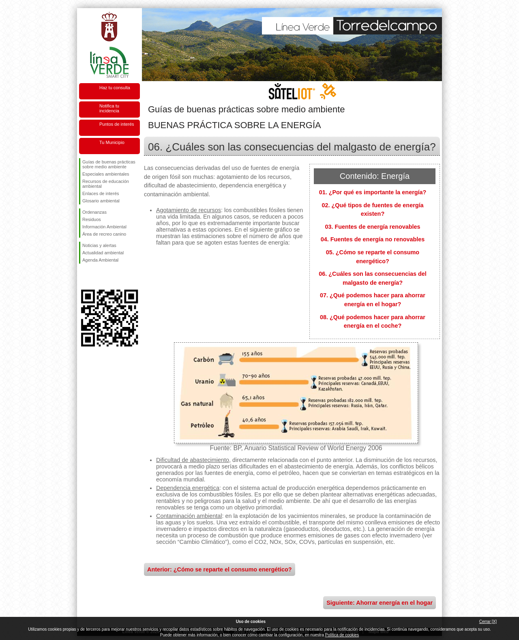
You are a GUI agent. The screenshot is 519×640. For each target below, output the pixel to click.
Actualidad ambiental (103, 252)
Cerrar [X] (488, 621)
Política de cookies (342, 635)
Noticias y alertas (99, 245)
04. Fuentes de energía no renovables (373, 239)
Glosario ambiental (101, 200)
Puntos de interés (116, 124)
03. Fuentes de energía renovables (372, 226)
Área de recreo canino (104, 234)
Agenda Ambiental (100, 260)
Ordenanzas (94, 212)
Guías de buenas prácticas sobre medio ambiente (108, 164)
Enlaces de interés (100, 193)
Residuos (91, 219)
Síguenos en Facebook (84, 276)
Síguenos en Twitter (97, 276)
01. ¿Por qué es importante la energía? (373, 192)
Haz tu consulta (114, 87)
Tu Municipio (111, 142)
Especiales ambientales (105, 174)
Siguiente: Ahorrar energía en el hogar (379, 602)
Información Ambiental (104, 226)
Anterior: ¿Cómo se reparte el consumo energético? (219, 569)
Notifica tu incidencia (109, 108)
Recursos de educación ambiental (105, 184)
